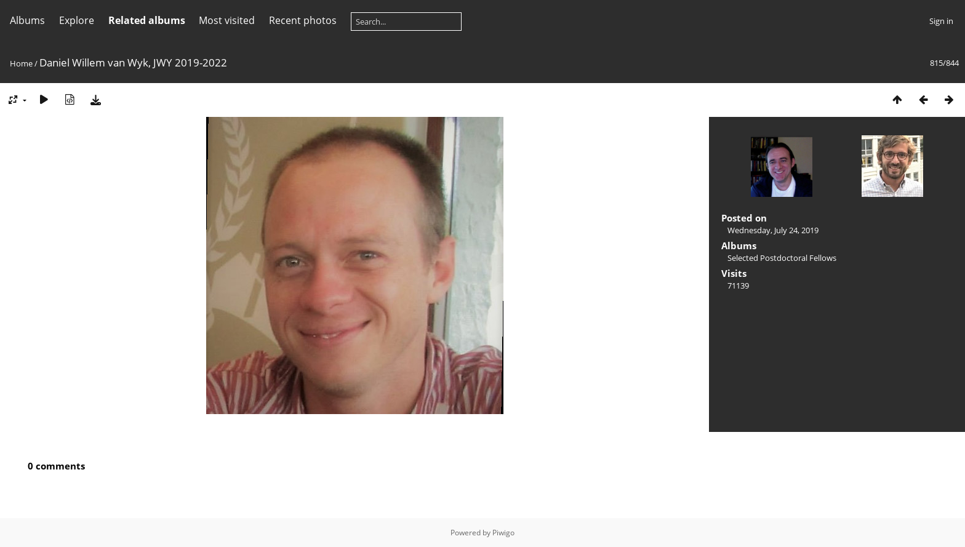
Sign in (941, 20)
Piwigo (503, 532)
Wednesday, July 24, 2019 (773, 230)
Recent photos (303, 20)
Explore (76, 20)
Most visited (227, 20)
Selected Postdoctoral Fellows (781, 257)
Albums (27, 20)
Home (21, 63)
